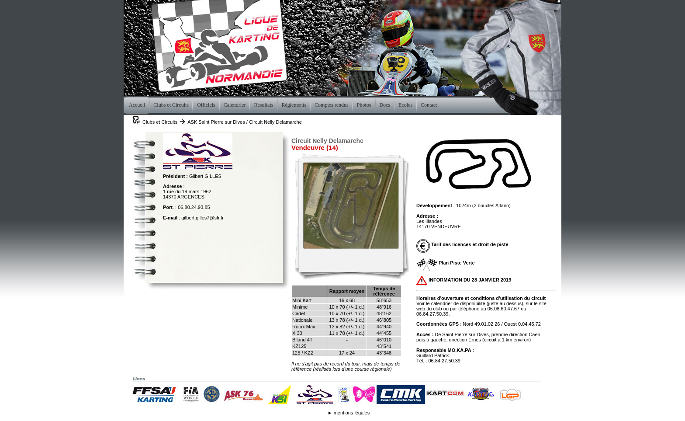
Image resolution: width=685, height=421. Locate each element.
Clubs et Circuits (159, 122)
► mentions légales (349, 412)
